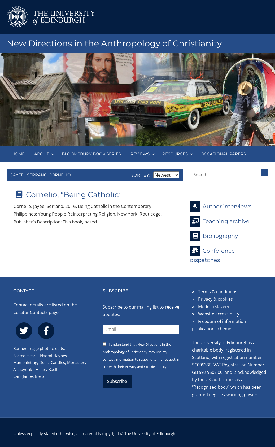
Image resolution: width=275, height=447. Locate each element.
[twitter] (23, 330)
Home (18, 153)
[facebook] (46, 330)
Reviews (142, 153)
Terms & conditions (217, 292)
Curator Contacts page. (36, 312)
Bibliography (214, 236)
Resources (177, 153)
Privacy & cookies (215, 299)
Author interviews (220, 206)
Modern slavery (213, 306)
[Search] (264, 172)
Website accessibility (218, 314)
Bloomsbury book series (91, 153)
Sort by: (155, 175)
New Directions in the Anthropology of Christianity (114, 43)
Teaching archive (220, 221)
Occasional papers (223, 153)
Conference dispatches (212, 254)
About (44, 153)
